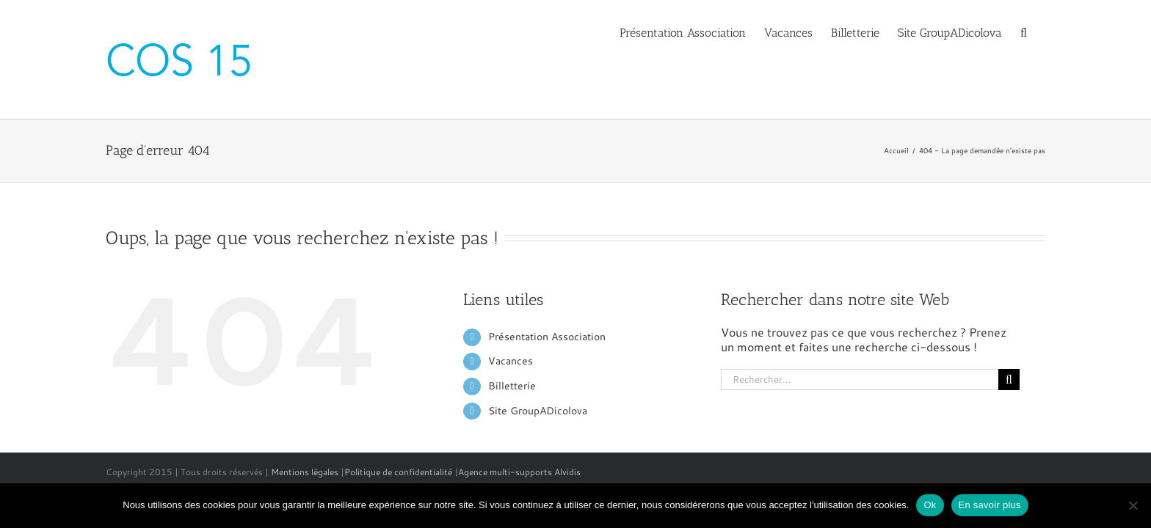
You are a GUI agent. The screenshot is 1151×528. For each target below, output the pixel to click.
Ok (929, 504)
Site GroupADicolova (537, 410)
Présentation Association (547, 336)
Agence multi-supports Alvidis (519, 472)
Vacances (510, 360)
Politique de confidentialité (398, 472)
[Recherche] (1009, 379)
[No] (1132, 505)
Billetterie (512, 385)
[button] (1042, 31)
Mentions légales (304, 472)
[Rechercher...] (859, 379)
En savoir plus (990, 504)
